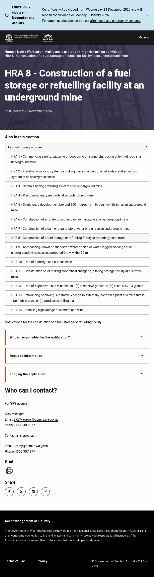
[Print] (9, 470)
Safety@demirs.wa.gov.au (31, 446)
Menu (144, 37)
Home (9, 51)
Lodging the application (77, 374)
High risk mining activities (100, 51)
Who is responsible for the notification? (77, 337)
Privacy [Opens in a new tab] (41, 561)
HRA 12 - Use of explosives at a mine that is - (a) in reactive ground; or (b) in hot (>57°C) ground (77, 286)
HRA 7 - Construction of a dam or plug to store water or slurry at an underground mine (70, 228)
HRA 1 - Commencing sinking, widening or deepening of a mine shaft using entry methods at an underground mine (76, 159)
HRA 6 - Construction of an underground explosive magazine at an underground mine (69, 219)
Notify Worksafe (29, 51)
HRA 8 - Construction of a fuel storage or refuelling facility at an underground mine (68, 238)
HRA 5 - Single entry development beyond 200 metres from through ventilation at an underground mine (78, 207)
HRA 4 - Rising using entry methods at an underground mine (52, 195)
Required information (77, 355)
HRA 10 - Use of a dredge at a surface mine (41, 262)
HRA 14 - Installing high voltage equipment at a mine (47, 310)
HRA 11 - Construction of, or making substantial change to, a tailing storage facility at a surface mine (76, 274)
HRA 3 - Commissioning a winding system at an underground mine (56, 186)
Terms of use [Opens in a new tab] (15, 561)
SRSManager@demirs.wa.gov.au (36, 419)
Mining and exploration (61, 51)
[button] (9, 491)
